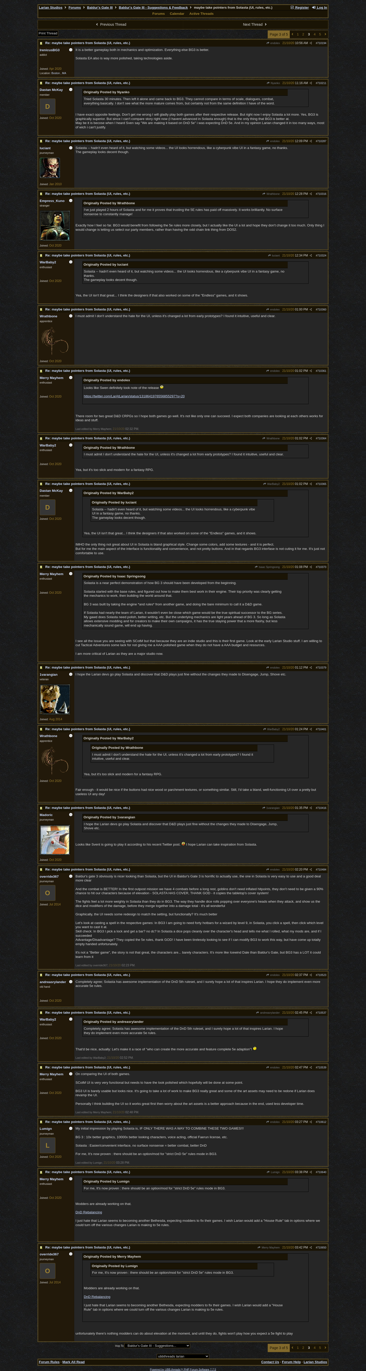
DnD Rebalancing (88, 1212)
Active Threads (201, 14)
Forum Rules (49, 1362)
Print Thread (48, 33)
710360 (321, 309)
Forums (75, 7)
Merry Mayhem (268, 1247)
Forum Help (291, 1362)
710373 (321, 566)
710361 (321, 370)
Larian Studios (51, 7)
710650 (321, 1247)
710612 (321, 1121)
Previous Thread (110, 24)
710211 (321, 83)
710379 (321, 667)
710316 (321, 193)
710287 (321, 141)
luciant (274, 255)
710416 (321, 807)
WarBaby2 (271, 483)
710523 (321, 974)
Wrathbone (271, 193)
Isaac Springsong (267, 566)
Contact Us (270, 1362)
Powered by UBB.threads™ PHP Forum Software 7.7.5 (183, 1369)
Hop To (119, 1345)
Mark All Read (74, 1362)
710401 (321, 729)
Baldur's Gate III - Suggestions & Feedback (153, 7)
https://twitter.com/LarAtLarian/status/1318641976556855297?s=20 (134, 396)
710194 (321, 43)
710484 (321, 869)
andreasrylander (268, 1012)
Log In (319, 7)
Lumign (273, 1172)
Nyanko (273, 83)
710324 (321, 255)
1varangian (271, 807)
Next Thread (255, 24)
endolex (273, 43)
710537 (321, 1012)
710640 (321, 1172)
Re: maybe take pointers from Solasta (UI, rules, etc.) (87, 43)
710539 (321, 1067)
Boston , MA (58, 73)
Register (299, 7)
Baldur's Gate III (100, 7)
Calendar (177, 14)
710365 (321, 483)
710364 (321, 438)
